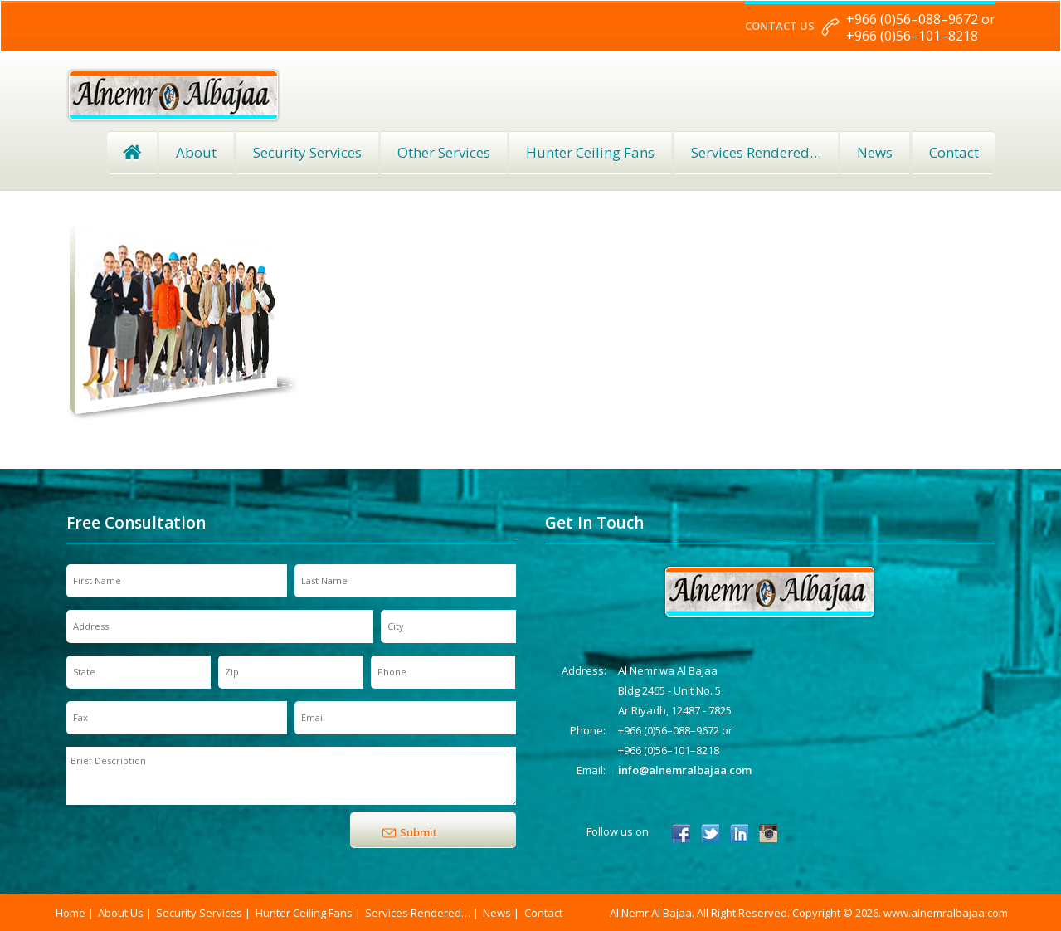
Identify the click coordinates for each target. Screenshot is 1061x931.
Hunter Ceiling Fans (590, 152)
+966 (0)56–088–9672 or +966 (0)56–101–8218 (920, 27)
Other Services (443, 152)
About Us (121, 912)
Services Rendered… (417, 912)
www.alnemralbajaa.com (945, 912)
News (875, 152)
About (196, 152)
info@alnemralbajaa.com (685, 770)
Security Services (307, 152)
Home (132, 152)
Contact (954, 152)
